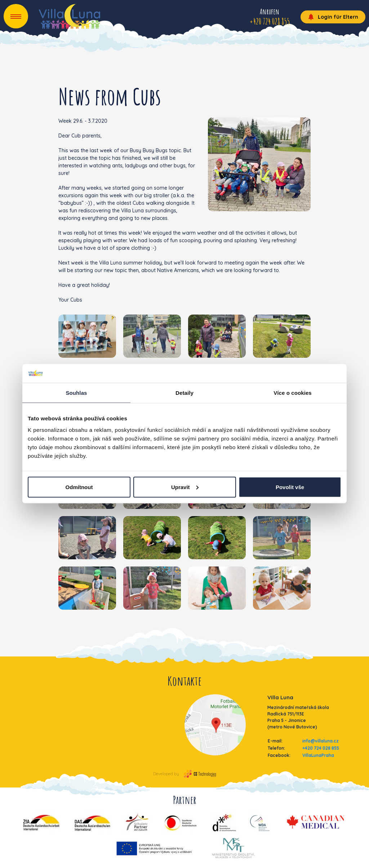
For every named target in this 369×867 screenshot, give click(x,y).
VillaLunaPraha (318, 755)
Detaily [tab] (184, 393)
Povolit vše (290, 487)
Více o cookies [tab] (293, 393)
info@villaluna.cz (320, 741)
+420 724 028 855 (320, 748)
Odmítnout (79, 487)
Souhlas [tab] (76, 393)
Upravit (185, 487)
